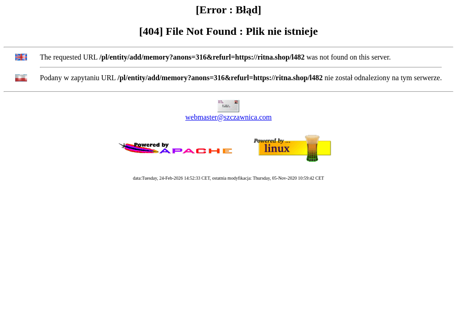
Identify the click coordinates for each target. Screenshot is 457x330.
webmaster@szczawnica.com (228, 117)
